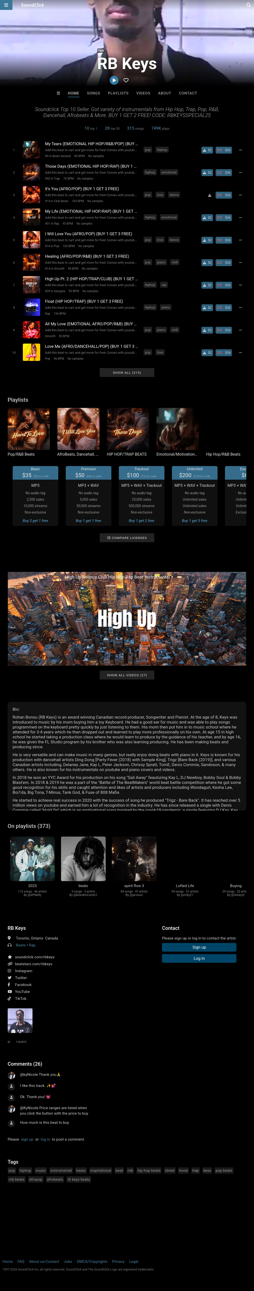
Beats (21, 945)
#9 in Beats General (58, 156)
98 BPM (73, 268)
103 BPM (78, 201)
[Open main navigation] (6, 5)
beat (119, 1170)
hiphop (162, 150)
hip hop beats (148, 1170)
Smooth (50, 336)
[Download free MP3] (209, 195)
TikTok (21, 998)
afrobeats (55, 1179)
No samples (96, 156)
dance (174, 195)
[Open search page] (249, 5)
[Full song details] (240, 150)
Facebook (23, 985)
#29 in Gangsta (55, 291)
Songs (93, 93)
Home (73, 93)
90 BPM (64, 336)
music (41, 1170)
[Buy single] (207, 150)
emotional (168, 172)
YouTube (22, 991)
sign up (27, 1139)
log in (45, 1139)
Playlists (118, 93)
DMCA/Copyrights (92, 1261)
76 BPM (68, 178)
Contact (188, 93)
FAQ (20, 1261)
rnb (130, 1170)
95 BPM (68, 223)
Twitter (21, 978)
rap (163, 285)
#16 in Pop (52, 246)
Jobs (68, 1261)
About (164, 93)
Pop (47, 358)
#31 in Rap (52, 223)
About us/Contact (44, 1261)
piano (161, 262)
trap (195, 1170)
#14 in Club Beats (56, 201)
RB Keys (17, 928)
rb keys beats (78, 1179)
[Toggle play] (14, 150)
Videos (143, 93)
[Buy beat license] (224, 150)
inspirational (100, 1170)
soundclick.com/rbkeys (35, 957)
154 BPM (60, 313)
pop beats (224, 1170)
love (160, 195)
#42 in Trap (52, 178)
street (170, 1170)
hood (183, 1170)
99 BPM (74, 291)
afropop (35, 1179)
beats (81, 1170)
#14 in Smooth (54, 268)
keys (207, 1170)
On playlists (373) (29, 826)
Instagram (23, 971)
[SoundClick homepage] (32, 5)
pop (148, 150)
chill (175, 262)
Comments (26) (25, 1064)
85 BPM (79, 156)
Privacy (118, 1261)
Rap (47, 313)
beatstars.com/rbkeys (33, 964)
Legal (133, 1261)
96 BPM (59, 358)
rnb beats (17, 1179)
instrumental (61, 1170)
